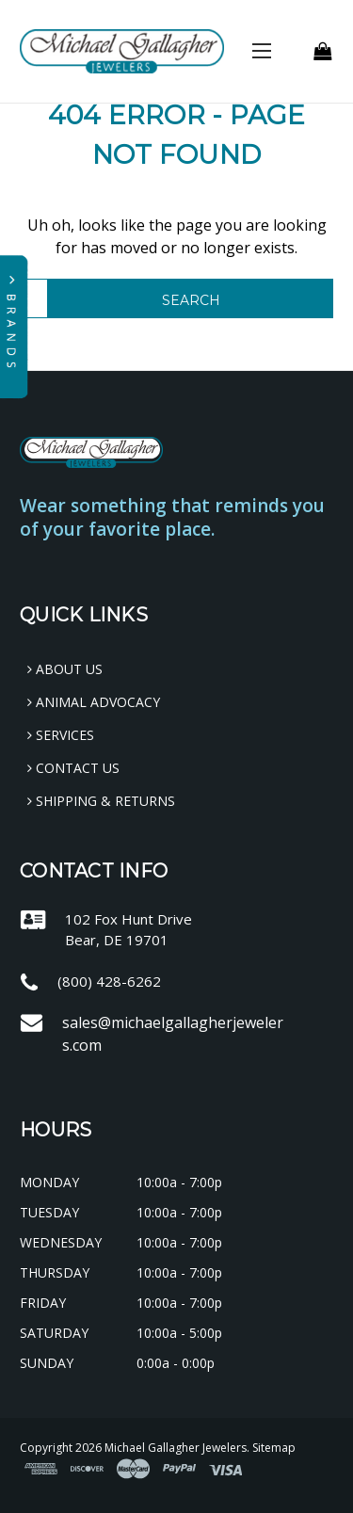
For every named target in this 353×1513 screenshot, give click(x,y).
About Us (65, 669)
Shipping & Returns (101, 801)
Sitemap (274, 1448)
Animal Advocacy (93, 702)
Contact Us (73, 768)
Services (60, 735)
